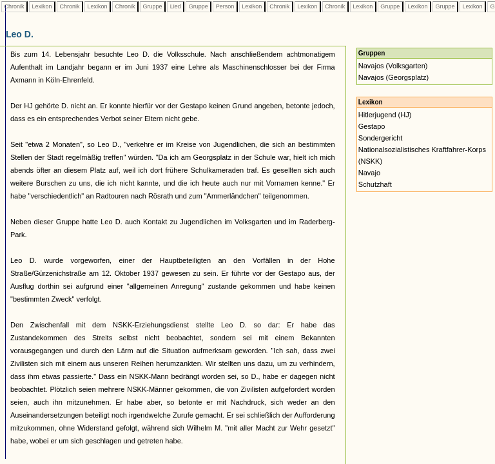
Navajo (369, 173)
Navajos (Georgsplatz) (393, 77)
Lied (175, 6)
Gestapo (371, 126)
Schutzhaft (375, 184)
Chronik (14, 6)
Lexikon (41, 6)
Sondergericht (380, 138)
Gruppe (152, 6)
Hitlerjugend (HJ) (385, 115)
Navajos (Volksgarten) (393, 66)
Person (225, 6)
